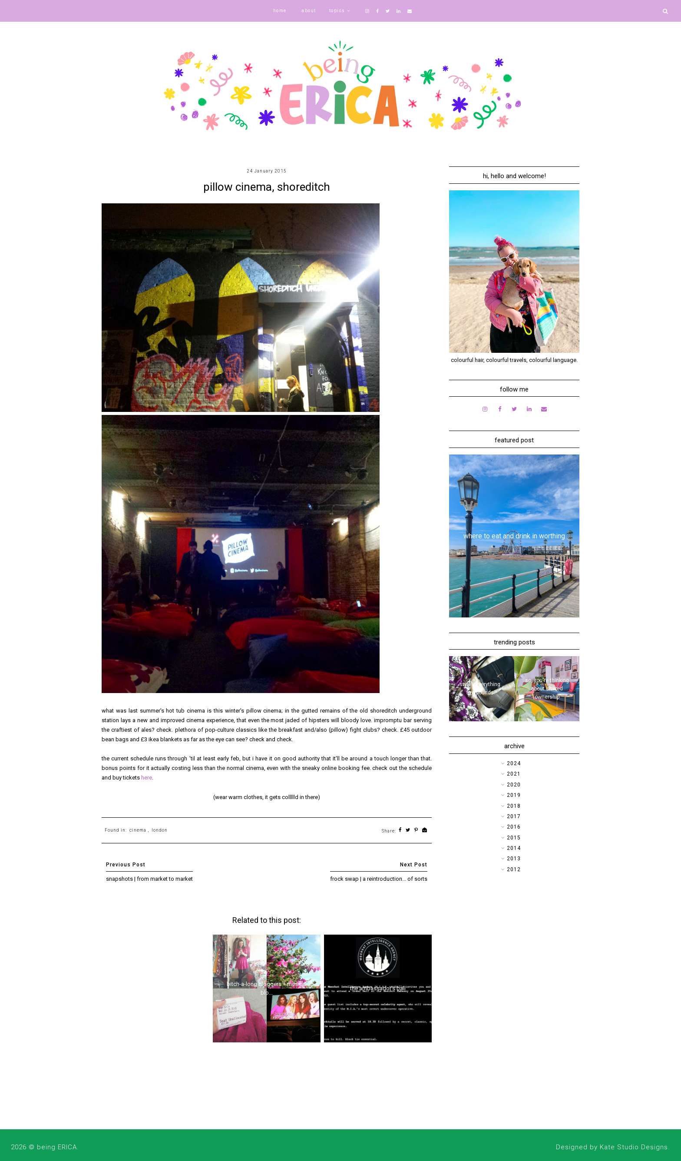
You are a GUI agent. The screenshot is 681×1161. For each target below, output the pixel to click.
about (308, 10)
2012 (514, 869)
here (146, 777)
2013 (514, 859)
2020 (514, 785)
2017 (514, 816)
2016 (514, 827)
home (280, 10)
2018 (514, 806)
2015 (514, 838)
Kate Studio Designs (634, 1147)
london (160, 830)
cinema (137, 830)
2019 (514, 795)
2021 (514, 774)
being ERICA (57, 1147)
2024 (514, 763)
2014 (514, 848)
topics (337, 10)
